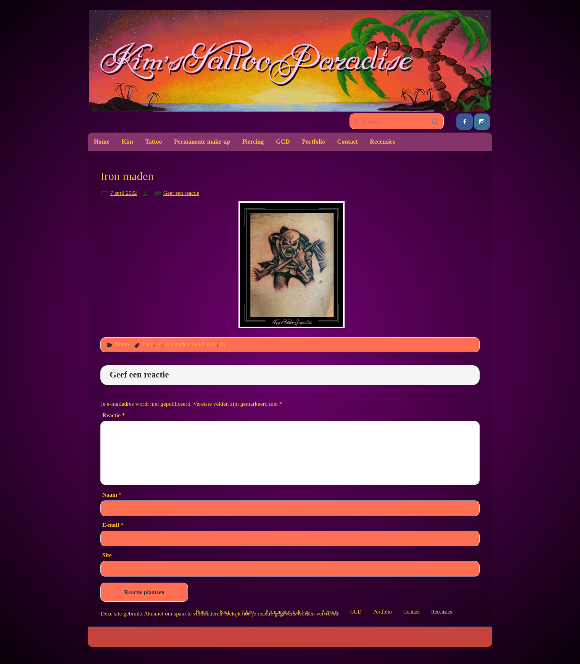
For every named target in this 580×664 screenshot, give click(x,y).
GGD (283, 141)
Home (102, 141)
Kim (127, 141)
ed (159, 344)
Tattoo (153, 141)
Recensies (382, 141)
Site (106, 555)
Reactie (113, 415)
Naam (111, 494)
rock (212, 344)
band (148, 344)
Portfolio (313, 141)
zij (222, 344)
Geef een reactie (181, 193)
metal (198, 344)
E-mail (112, 525)
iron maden (176, 344)
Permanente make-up (202, 141)
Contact (347, 141)
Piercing (253, 141)
